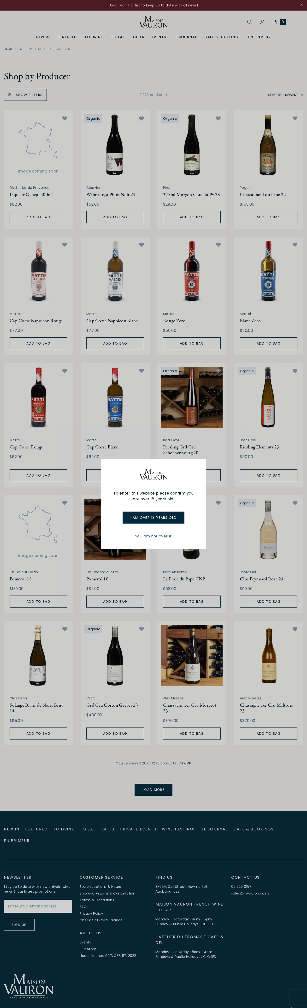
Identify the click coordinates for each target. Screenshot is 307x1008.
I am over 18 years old (153, 517)
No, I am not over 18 (153, 536)
